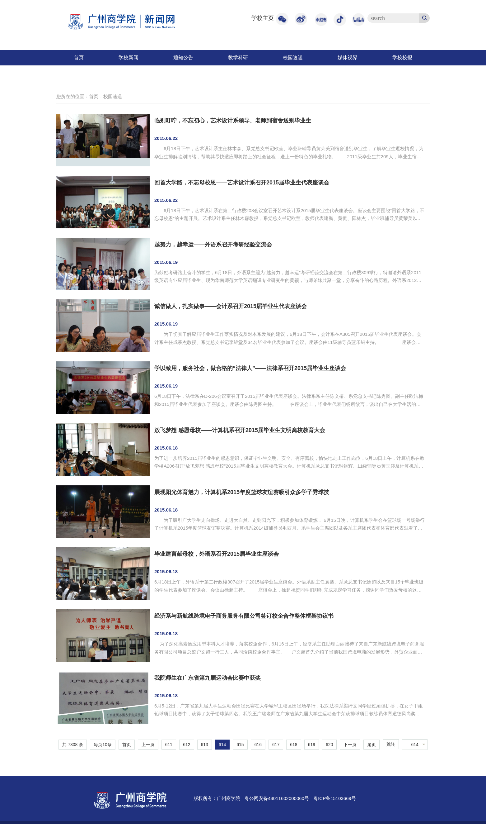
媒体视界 (347, 57)
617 (275, 744)
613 (204, 744)
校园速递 (293, 57)
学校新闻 (128, 57)
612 (186, 744)
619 (311, 744)
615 (240, 744)
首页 (79, 57)
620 (329, 744)
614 (222, 744)
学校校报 (402, 57)
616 (258, 744)
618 (293, 744)
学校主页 (262, 18)
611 (168, 744)
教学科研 (238, 57)
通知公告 (183, 57)
